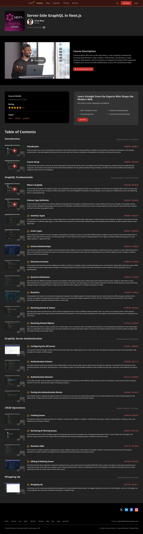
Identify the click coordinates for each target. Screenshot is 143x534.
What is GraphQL (35, 185)
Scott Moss (39, 20)
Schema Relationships (41, 246)
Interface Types (38, 215)
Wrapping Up (37, 484)
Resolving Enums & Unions (43, 308)
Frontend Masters (15, 2)
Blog (48, 3)
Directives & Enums (39, 261)
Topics (26, 521)
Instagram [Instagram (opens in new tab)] (136, 509)
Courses (40, 3)
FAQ (53, 521)
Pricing (66, 3)
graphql (26, 118)
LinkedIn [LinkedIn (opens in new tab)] (126, 509)
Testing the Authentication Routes (46, 392)
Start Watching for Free (83, 69)
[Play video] (37, 60)
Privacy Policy (133, 528)
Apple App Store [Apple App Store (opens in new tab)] (117, 516)
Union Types (36, 231)
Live (20, 521)
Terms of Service (122, 528)
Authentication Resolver (42, 377)
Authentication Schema (41, 361)
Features (56, 3)
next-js (17, 118)
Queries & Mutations (40, 277)
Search (117, 3)
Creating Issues (38, 415)
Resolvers (35, 292)
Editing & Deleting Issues (42, 461)
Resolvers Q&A (37, 446)
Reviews (41, 521)
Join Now (126, 3)
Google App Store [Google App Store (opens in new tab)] (131, 516)
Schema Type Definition (38, 200)
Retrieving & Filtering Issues (44, 430)
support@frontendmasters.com (127, 521)
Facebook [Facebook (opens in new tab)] (131, 509)
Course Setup (33, 162)
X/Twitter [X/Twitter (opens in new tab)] (121, 509)
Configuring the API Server (43, 346)
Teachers (33, 521)
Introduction (33, 146)
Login (136, 3)
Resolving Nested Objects (42, 323)
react (10, 118)
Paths (31, 3)
